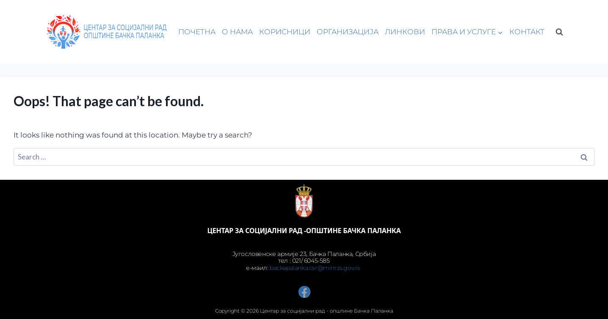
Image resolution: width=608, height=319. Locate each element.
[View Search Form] (559, 32)
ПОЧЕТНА (197, 32)
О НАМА (237, 32)
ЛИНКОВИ (405, 32)
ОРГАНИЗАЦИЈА (348, 32)
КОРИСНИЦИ (284, 32)
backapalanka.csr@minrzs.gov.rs (316, 268)
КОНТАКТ (526, 32)
